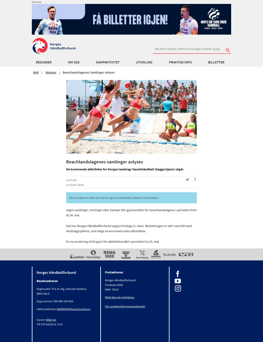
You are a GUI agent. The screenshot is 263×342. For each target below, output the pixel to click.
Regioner (44, 62)
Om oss (74, 62)
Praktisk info (180, 62)
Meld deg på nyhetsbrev (119, 297)
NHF (36, 72)
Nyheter (51, 72)
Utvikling (144, 62)
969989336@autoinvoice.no (73, 309)
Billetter (216, 62)
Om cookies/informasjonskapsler (125, 306)
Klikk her (51, 320)
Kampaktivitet (108, 62)
